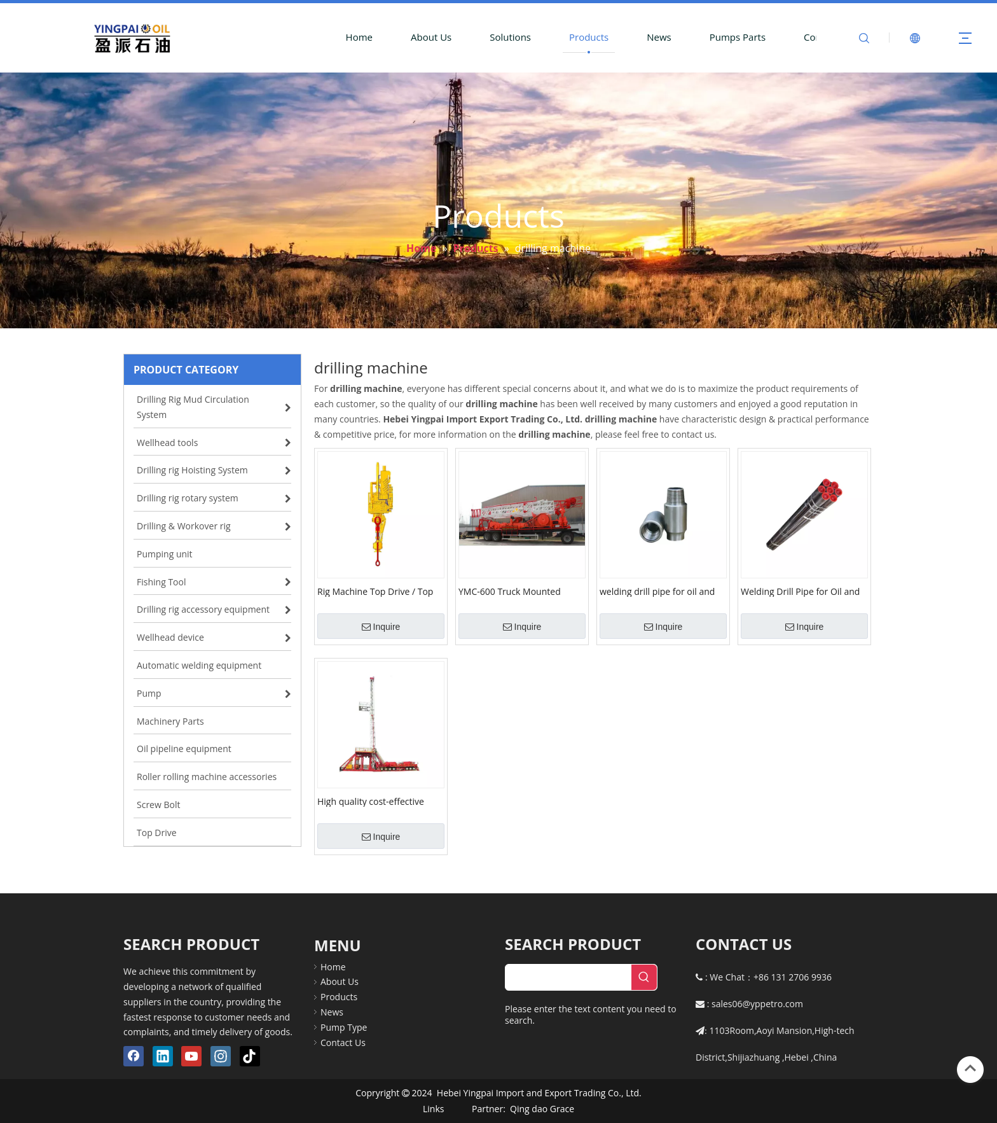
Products (589, 37)
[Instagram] (220, 1056)
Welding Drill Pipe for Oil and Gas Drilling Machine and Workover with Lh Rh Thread (800, 591)
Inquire (381, 627)
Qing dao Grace (542, 1109)
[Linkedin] (163, 1056)
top (970, 1068)
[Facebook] (133, 1056)
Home (359, 37)
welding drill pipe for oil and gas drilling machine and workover (657, 591)
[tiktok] (250, 1056)
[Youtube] (191, 1056)
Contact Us (343, 1042)
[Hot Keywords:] (644, 977)
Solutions (510, 37)
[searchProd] (568, 977)
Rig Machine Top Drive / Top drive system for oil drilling (375, 591)
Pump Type (343, 1027)
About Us (431, 37)
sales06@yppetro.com (757, 1004)
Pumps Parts (738, 37)
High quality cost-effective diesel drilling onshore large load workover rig (374, 801)
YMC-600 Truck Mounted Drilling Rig (509, 591)
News (659, 37)
